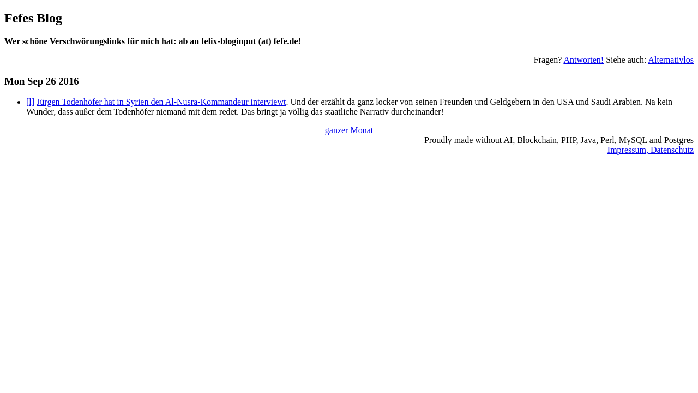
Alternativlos (671, 59)
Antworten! (583, 59)
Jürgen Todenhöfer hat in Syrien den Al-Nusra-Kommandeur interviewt (161, 101)
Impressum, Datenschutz (650, 149)
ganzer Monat (349, 130)
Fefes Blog (33, 18)
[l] (30, 101)
